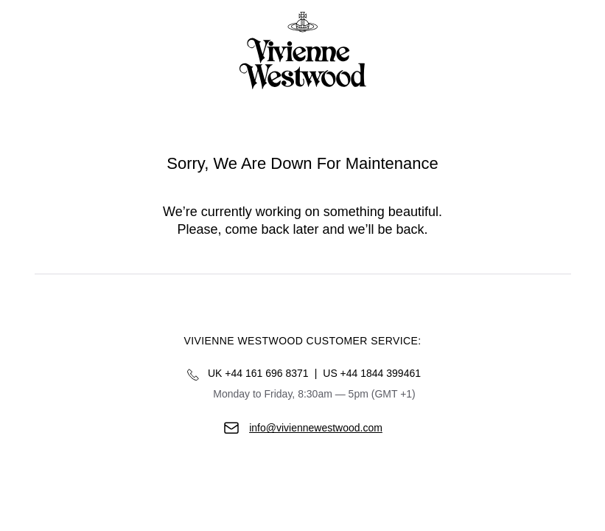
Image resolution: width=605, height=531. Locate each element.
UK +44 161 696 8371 (258, 373)
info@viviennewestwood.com (315, 428)
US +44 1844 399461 (372, 373)
